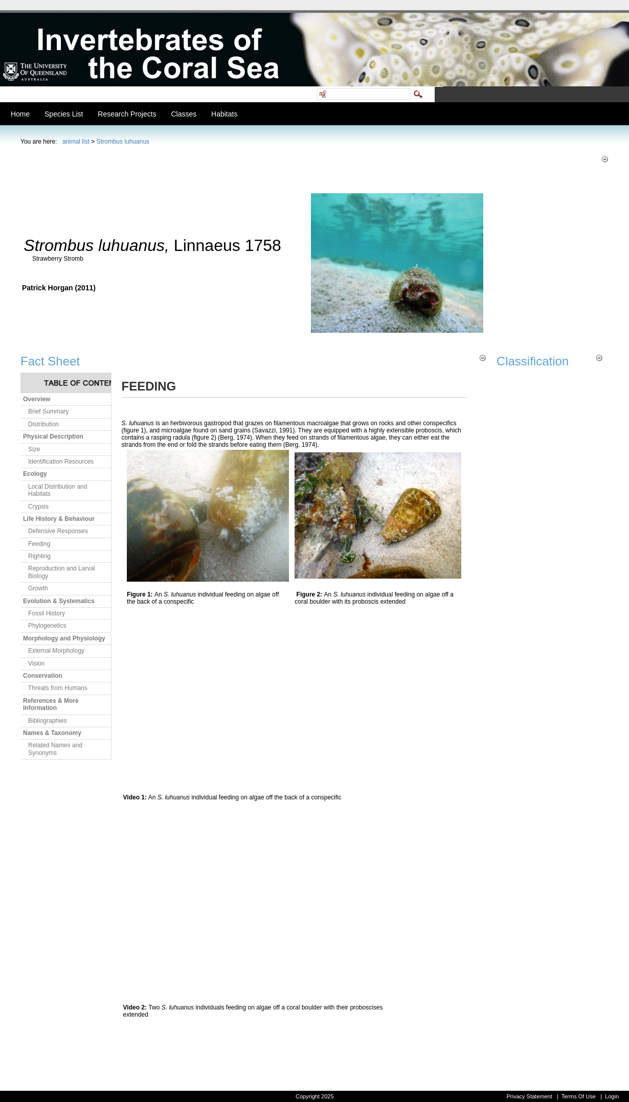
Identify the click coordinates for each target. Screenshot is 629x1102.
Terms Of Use (578, 1096)
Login (612, 1096)
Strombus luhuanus (123, 141)
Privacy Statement (529, 1096)
